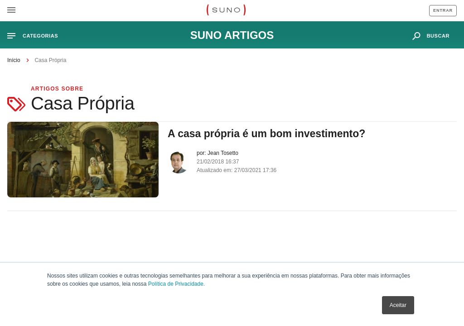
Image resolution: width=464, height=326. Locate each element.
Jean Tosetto (223, 153)
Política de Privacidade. (176, 284)
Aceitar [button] (398, 305)
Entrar (443, 10)
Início (13, 60)
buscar (438, 35)
